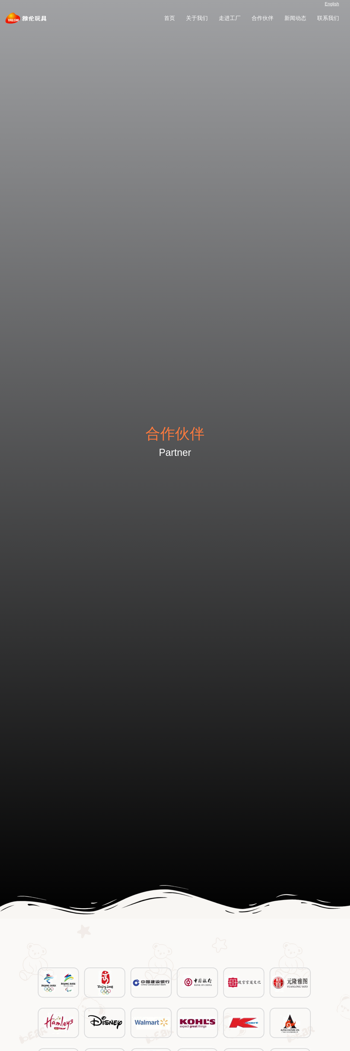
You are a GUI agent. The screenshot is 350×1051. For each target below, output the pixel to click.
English (332, 4)
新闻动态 (295, 18)
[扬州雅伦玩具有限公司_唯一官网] (25, 18)
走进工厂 (230, 18)
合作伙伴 (262, 18)
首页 (169, 18)
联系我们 (328, 18)
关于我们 (197, 18)
